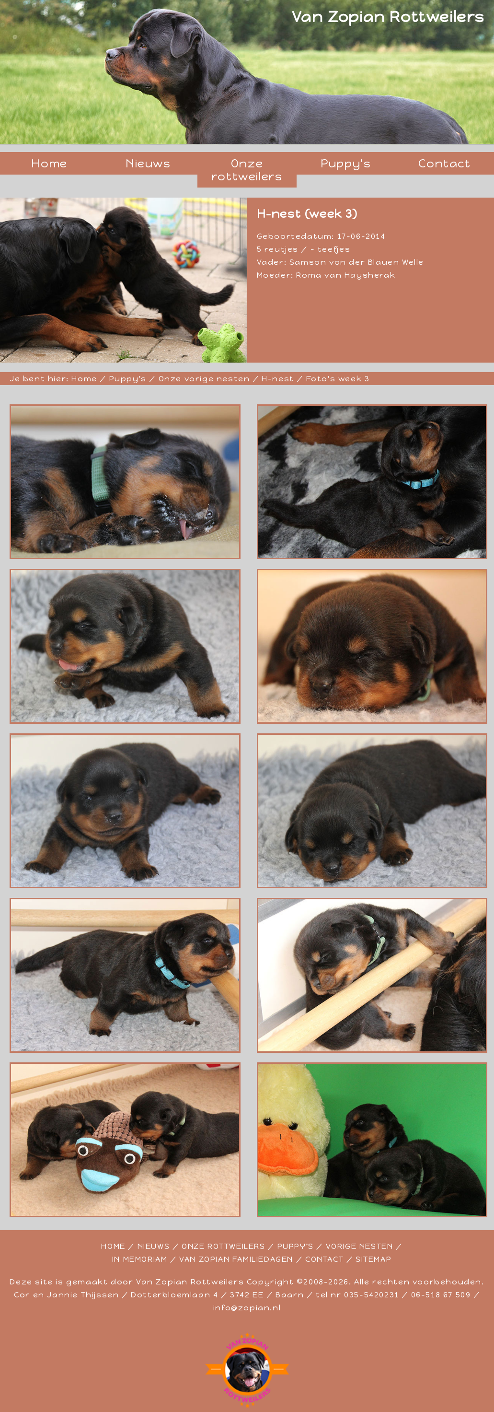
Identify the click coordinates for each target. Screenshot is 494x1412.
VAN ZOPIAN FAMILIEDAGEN (236, 1259)
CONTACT (324, 1259)
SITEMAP (373, 1259)
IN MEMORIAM (140, 1259)
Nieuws (148, 163)
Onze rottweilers (247, 169)
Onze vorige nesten (204, 378)
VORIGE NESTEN (359, 1246)
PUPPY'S (295, 1246)
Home (49, 163)
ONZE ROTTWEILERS (223, 1246)
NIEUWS (154, 1246)
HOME (113, 1246)
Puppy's (346, 163)
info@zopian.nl (247, 1307)
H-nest (278, 378)
